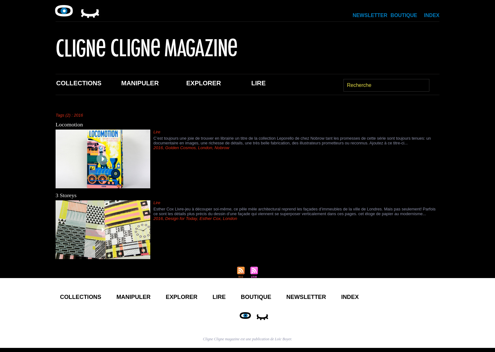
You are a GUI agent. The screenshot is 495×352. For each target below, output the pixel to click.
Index (431, 15)
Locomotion (69, 124)
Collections (78, 83)
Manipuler (140, 83)
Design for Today (180, 218)
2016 (158, 147)
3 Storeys (66, 195)
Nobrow (219, 147)
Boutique (404, 15)
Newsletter (370, 15)
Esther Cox (208, 218)
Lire (258, 83)
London (203, 147)
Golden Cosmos (179, 147)
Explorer (203, 83)
